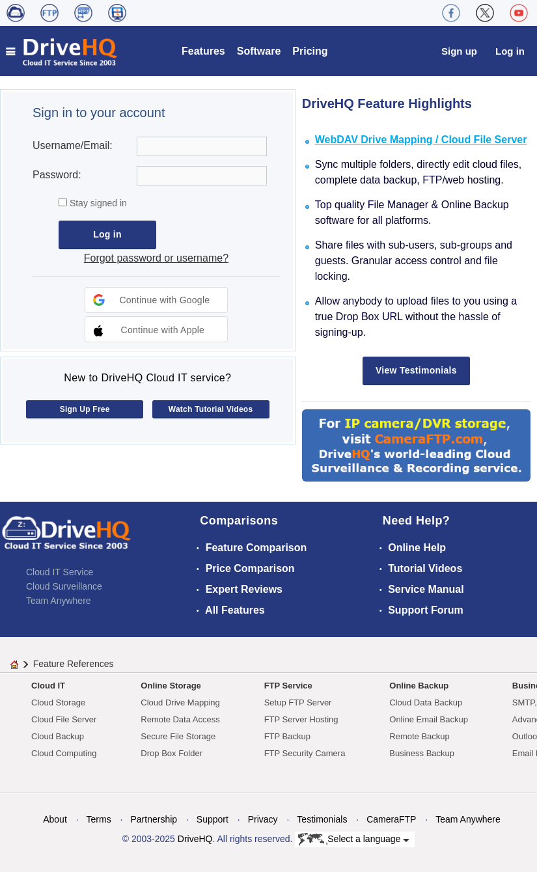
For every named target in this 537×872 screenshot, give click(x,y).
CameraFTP (391, 819)
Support (212, 819)
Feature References (73, 664)
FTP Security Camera (305, 753)
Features (203, 51)
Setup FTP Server (298, 702)
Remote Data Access (180, 719)
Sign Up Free (85, 409)
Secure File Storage (178, 736)
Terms (99, 819)
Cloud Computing (63, 753)
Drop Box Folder (171, 753)
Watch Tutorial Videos (211, 409)
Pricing (309, 51)
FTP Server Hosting (301, 719)
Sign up (459, 51)
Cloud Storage (58, 702)
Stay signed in (97, 203)
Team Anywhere (58, 600)
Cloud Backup (57, 736)
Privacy (263, 819)
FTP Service (288, 685)
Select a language (353, 839)
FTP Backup (287, 736)
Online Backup (418, 685)
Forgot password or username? (156, 258)
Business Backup (421, 753)
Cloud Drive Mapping (180, 702)
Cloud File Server (63, 719)
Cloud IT (48, 685)
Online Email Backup (428, 719)
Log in (510, 51)
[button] (156, 300)
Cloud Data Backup (425, 702)
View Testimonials (416, 370)
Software (259, 51)
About (55, 819)
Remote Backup (419, 736)
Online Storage (170, 685)
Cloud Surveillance (64, 586)
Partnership (153, 819)
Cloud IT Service (59, 572)
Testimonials (322, 819)
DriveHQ (195, 839)
